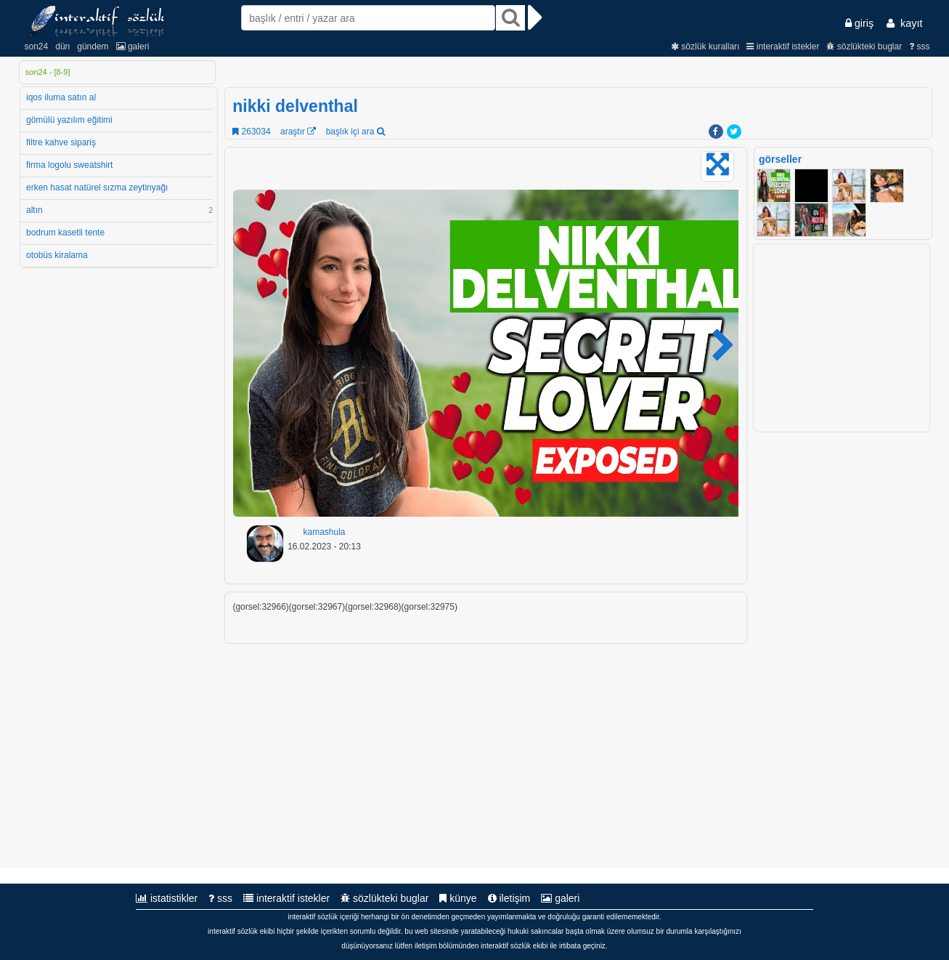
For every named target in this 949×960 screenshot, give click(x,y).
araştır (298, 131)
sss (919, 46)
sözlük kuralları (705, 46)
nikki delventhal (295, 106)
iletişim (509, 898)
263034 (251, 131)
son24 (37, 46)
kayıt (904, 23)
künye (457, 898)
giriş (859, 23)
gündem (92, 46)
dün (62, 46)
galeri (133, 46)
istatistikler (166, 898)
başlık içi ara (355, 131)
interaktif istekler (782, 46)
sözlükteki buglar (864, 46)
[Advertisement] (843, 650)
